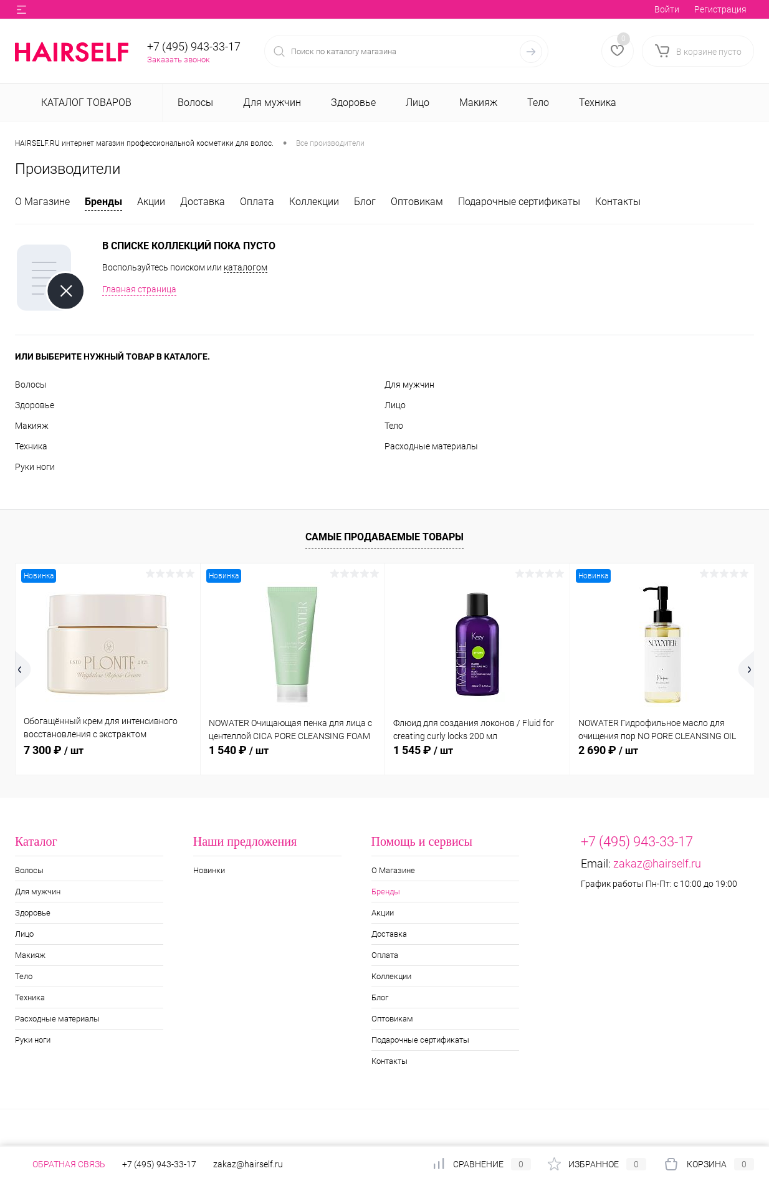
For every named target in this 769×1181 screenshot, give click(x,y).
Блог (365, 202)
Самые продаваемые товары (384, 537)
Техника (31, 446)
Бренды (103, 202)
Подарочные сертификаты (519, 202)
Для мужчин (409, 385)
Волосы (31, 385)
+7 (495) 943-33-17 (194, 46)
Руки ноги (35, 467)
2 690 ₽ (608, 750)
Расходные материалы (431, 446)
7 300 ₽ (54, 750)
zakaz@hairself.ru (657, 863)
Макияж (32, 426)
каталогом (245, 267)
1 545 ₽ (423, 750)
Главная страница (139, 289)
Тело (393, 426)
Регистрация (720, 9)
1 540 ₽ (239, 750)
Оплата (257, 202)
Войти (666, 9)
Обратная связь (60, 1164)
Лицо (395, 405)
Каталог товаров (85, 102)
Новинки (209, 870)
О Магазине (42, 202)
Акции (151, 202)
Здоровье (34, 405)
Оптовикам (417, 202)
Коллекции (314, 202)
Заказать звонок (178, 59)
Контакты (618, 202)
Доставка (202, 202)
